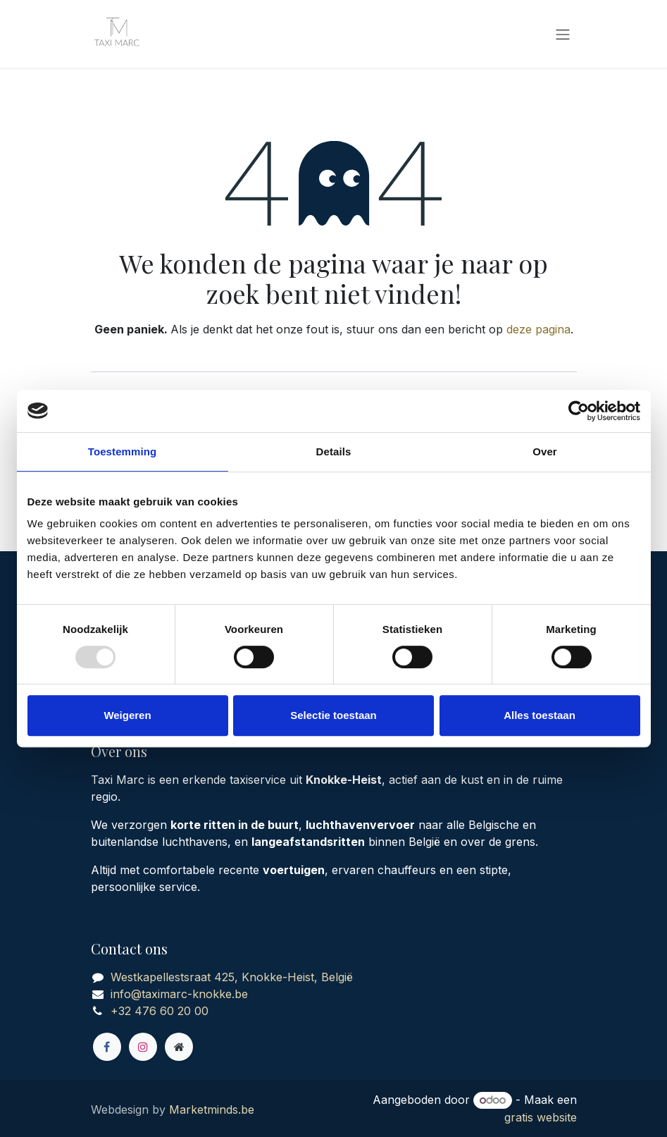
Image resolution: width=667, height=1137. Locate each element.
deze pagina (538, 329)
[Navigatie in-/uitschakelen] (563, 34)
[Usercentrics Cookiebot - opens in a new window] (578, 411)
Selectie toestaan (333, 715)
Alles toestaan (539, 715)
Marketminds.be (211, 1109)
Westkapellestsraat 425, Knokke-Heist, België (232, 977)
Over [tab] (544, 451)
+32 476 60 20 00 (159, 1011)
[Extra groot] (179, 1047)
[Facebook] (107, 1047)
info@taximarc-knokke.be (179, 994)
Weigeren (127, 715)
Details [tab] (333, 451)
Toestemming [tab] (122, 451)
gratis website (540, 1117)
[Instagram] (143, 1047)
